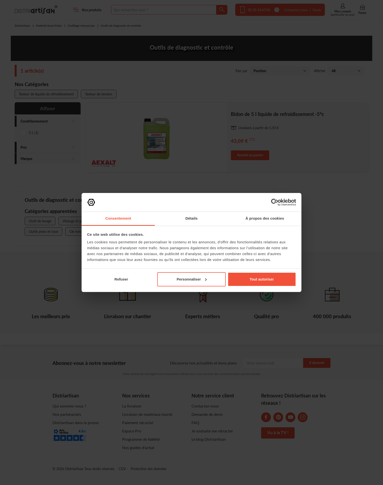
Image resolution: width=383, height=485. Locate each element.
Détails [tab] (191, 218)
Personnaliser (192, 279)
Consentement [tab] (118, 218)
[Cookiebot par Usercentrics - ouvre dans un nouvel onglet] (274, 202)
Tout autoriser (262, 279)
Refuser (121, 279)
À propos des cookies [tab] (264, 218)
